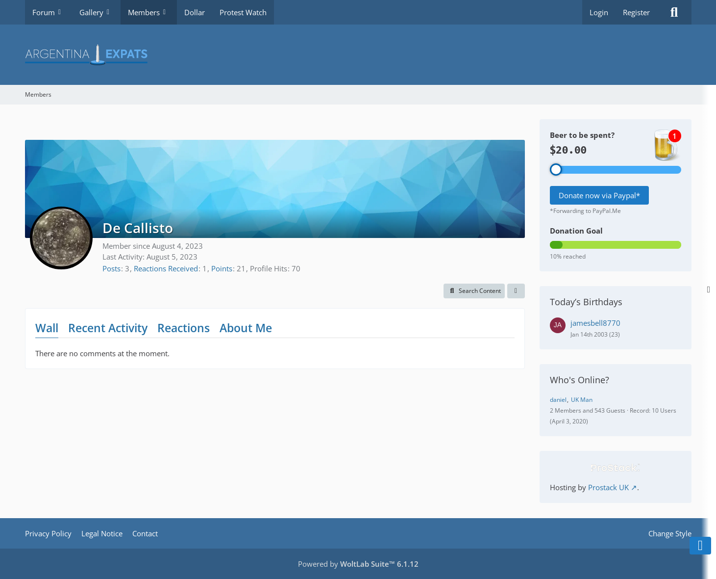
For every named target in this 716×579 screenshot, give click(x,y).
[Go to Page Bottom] (700, 545)
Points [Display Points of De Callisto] (221, 268)
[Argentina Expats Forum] (358, 54)
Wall (46, 328)
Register (636, 12)
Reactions (183, 328)
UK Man (582, 399)
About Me (246, 328)
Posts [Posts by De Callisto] (111, 268)
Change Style (669, 533)
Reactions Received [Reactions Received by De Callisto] (166, 268)
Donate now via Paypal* (599, 195)
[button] (474, 291)
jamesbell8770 (595, 323)
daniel (558, 399)
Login (599, 12)
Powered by (358, 564)
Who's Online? (579, 380)
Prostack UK (608, 487)
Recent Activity (108, 328)
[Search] (674, 12)
